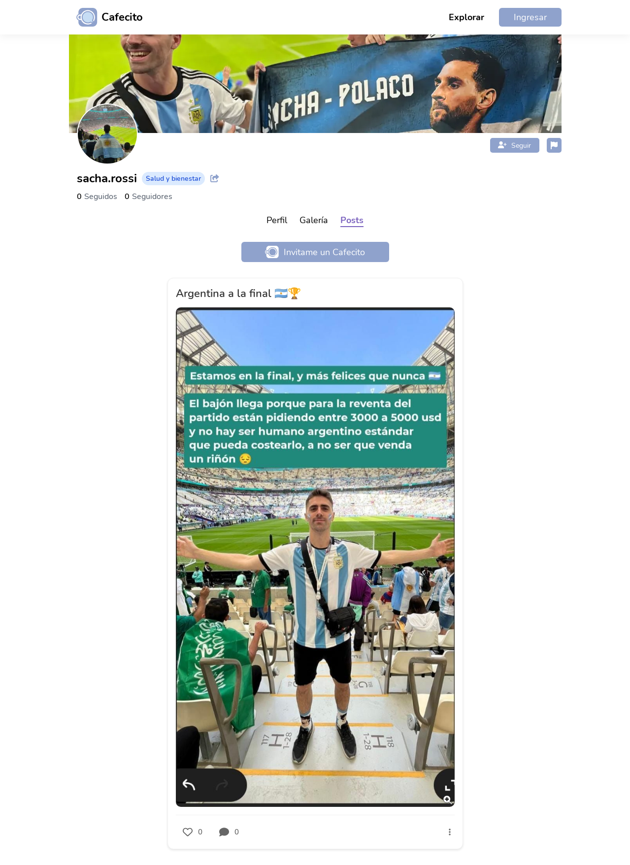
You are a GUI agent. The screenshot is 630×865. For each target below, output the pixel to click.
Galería (313, 220)
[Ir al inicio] (106, 17)
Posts (352, 220)
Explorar (466, 17)
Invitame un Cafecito (315, 252)
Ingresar (530, 17)
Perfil (276, 220)
